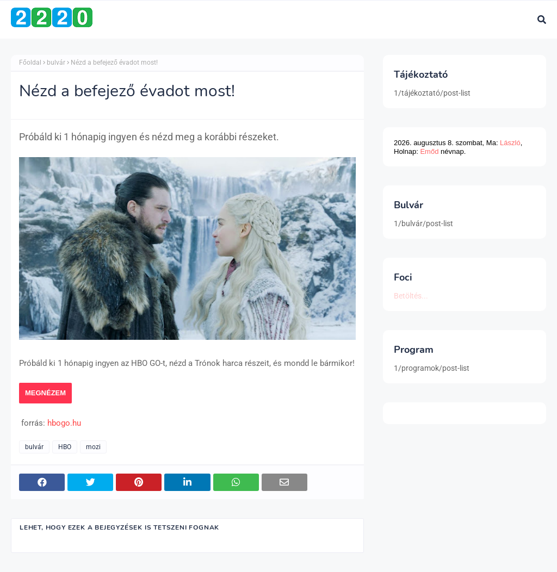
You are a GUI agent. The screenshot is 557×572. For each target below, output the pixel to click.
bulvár (56, 62)
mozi (93, 447)
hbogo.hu (64, 423)
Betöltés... (411, 295)
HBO (64, 447)
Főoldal (30, 62)
